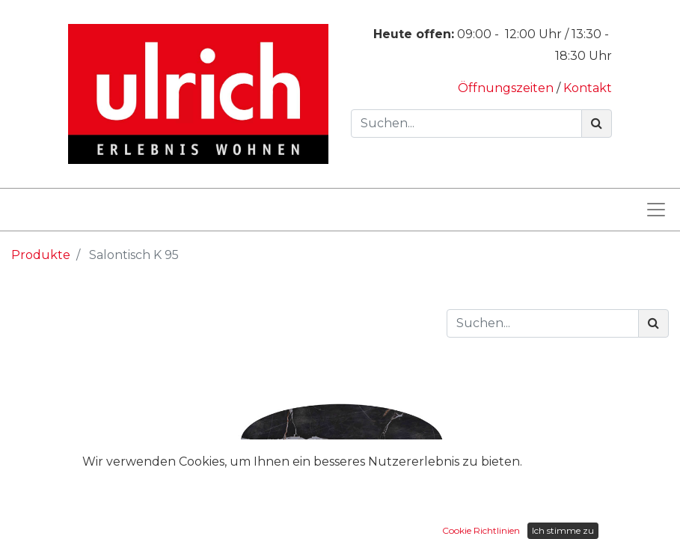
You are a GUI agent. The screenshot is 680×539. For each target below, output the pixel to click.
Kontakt (587, 88)
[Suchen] (596, 123)
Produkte (40, 255)
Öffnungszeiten (507, 88)
